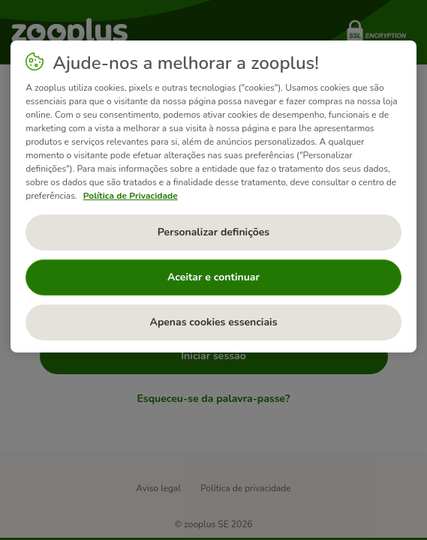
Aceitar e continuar (213, 277)
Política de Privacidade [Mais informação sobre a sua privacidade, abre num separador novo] (130, 196)
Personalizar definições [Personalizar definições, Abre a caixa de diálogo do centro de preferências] (213, 232)
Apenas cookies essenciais (213, 322)
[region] (213, 196)
